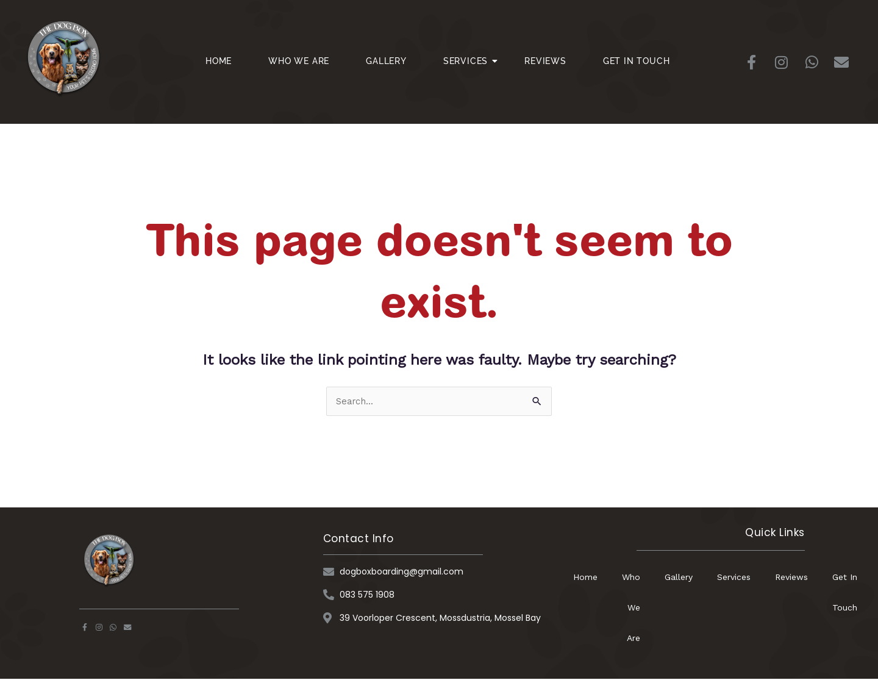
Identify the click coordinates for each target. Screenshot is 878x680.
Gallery (386, 61)
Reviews (545, 61)
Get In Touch (636, 61)
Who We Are (298, 61)
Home (218, 61)
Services (470, 61)
